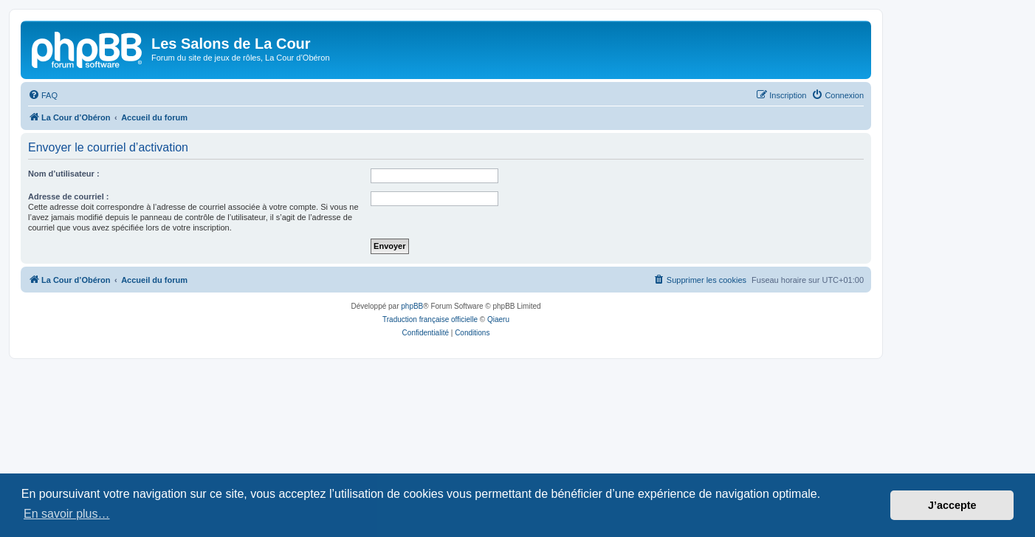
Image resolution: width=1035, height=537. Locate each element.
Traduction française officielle (430, 319)
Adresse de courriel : (68, 196)
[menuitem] (43, 95)
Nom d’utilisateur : (64, 173)
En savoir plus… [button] (67, 513)
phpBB (412, 306)
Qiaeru (498, 319)
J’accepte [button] (952, 505)
